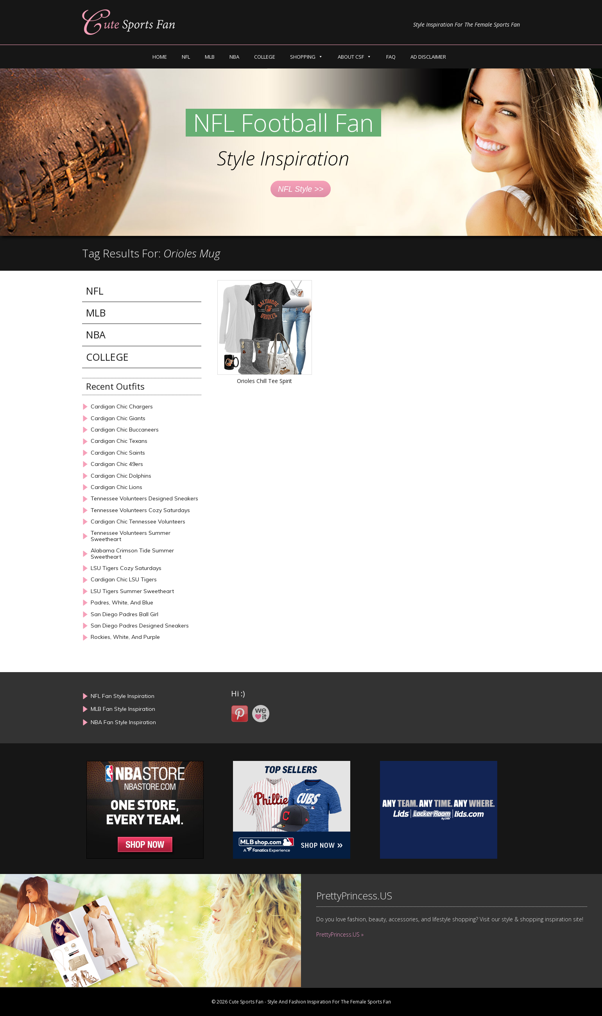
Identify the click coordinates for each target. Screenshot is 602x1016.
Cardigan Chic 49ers (117, 464)
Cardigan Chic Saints (118, 453)
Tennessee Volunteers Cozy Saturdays (140, 510)
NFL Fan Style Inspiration (122, 696)
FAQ (391, 56)
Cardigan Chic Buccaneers (125, 430)
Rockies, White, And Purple (125, 637)
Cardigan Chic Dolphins (121, 476)
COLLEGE (264, 56)
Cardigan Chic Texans (119, 441)
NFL (186, 56)
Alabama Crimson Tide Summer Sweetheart (132, 554)
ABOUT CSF (351, 56)
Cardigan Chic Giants (118, 418)
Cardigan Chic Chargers (122, 407)
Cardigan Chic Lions (116, 487)
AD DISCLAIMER (428, 56)
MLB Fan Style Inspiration (123, 708)
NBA (234, 56)
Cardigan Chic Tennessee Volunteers (138, 522)
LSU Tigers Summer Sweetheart (132, 591)
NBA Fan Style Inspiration (123, 722)
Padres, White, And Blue (122, 603)
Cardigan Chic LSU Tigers (124, 580)
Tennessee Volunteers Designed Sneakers (144, 499)
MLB (210, 56)
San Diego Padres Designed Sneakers (140, 626)
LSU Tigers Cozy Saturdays (126, 568)
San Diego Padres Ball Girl (124, 614)
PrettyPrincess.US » (340, 934)
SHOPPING (302, 56)
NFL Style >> (300, 189)
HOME (159, 56)
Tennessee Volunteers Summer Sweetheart (130, 536)
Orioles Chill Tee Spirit (264, 381)
